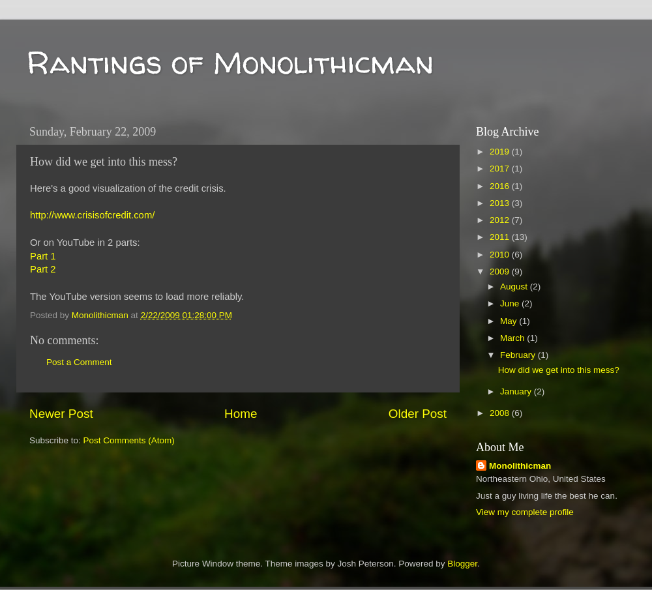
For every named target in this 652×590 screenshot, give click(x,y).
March (513, 338)
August (515, 286)
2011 (501, 237)
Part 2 (43, 269)
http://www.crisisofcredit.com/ (92, 215)
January (517, 391)
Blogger (462, 563)
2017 (501, 168)
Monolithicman (520, 466)
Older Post (418, 413)
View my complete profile (525, 512)
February (519, 355)
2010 (501, 254)
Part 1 (43, 256)
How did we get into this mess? (558, 370)
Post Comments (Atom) (129, 440)
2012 (501, 220)
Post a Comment (79, 362)
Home (240, 413)
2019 (501, 151)
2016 (501, 186)
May (509, 321)
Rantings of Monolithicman (230, 61)
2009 (501, 271)
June (511, 303)
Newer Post (61, 413)
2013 (501, 203)
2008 (501, 413)
